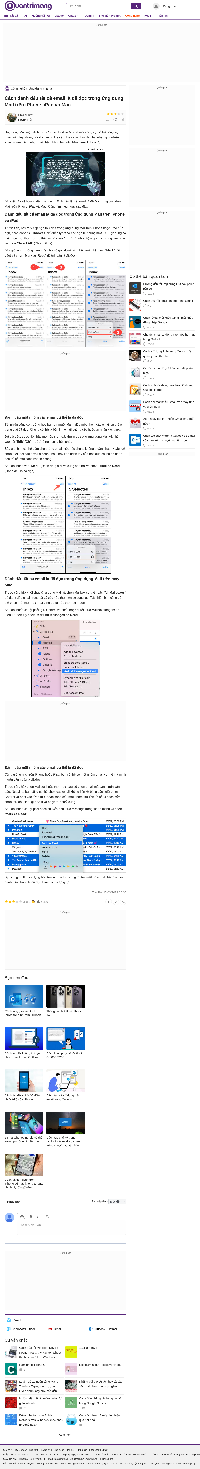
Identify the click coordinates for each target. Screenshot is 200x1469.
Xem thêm (65, 1434)
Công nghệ (132, 15)
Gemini (89, 15)
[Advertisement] (101, 54)
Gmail (54, 1329)
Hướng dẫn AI (41, 15)
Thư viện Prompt (110, 15)
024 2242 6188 (37, 1459)
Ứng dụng (35, 88)
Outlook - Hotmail (103, 1329)
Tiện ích (162, 15)
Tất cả (13, 15)
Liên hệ (70, 1450)
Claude (59, 15)
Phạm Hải (25, 119)
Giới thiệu (8, 1450)
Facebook (94, 1450)
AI (25, 15)
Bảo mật (33, 1450)
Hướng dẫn (46, 1450)
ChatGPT (74, 15)
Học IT (148, 15)
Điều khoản (21, 1450)
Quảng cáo (81, 1450)
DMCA (104, 1450)
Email (49, 88)
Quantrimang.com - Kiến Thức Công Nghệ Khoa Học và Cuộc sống (28, 6)
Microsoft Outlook (21, 1329)
